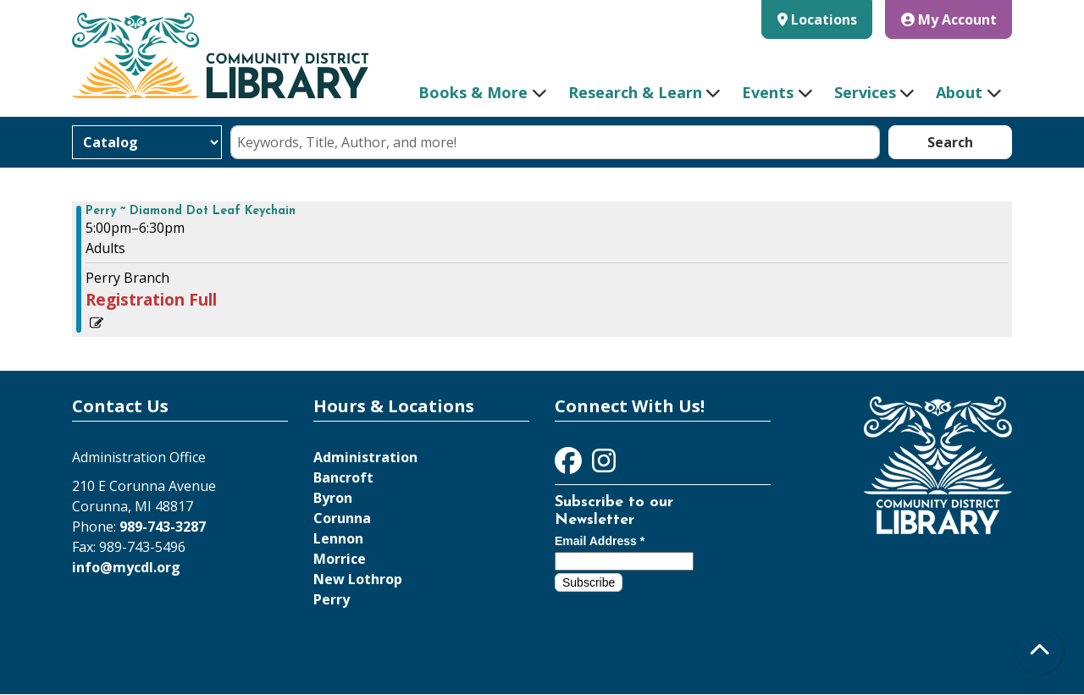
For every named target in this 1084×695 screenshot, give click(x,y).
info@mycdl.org (126, 567)
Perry (331, 599)
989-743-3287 (162, 526)
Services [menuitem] (865, 92)
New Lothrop (357, 579)
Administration (365, 457)
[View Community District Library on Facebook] (570, 465)
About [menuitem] (959, 92)
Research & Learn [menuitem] (635, 92)
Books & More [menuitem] (473, 92)
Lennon (338, 538)
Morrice (339, 558)
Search (950, 142)
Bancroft (343, 477)
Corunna (342, 518)
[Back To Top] (1039, 650)
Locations (824, 19)
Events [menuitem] (768, 92)
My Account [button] (949, 19)
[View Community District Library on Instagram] (604, 465)
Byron (332, 497)
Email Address (599, 541)
